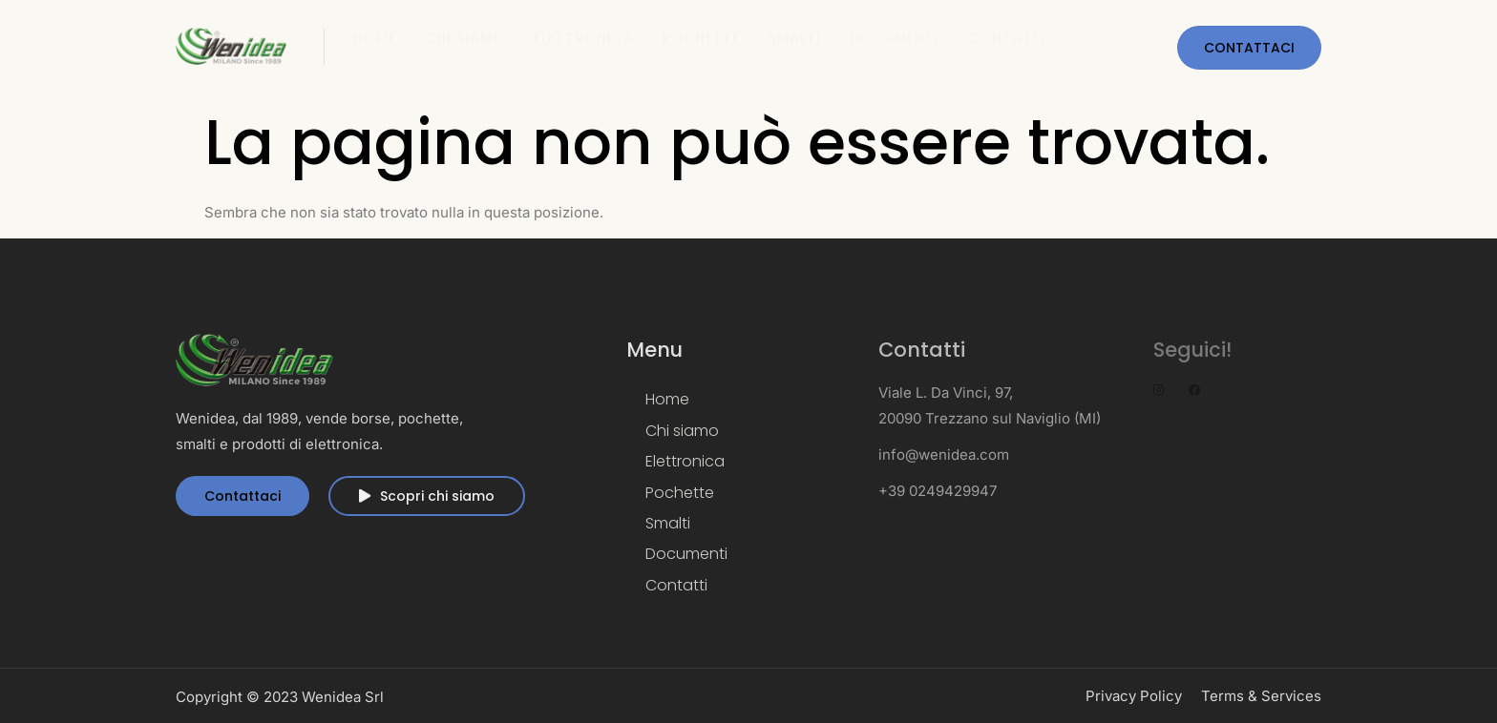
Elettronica (584, 38)
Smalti (795, 38)
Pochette (701, 38)
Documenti (894, 38)
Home (374, 38)
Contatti (1007, 38)
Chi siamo (465, 38)
